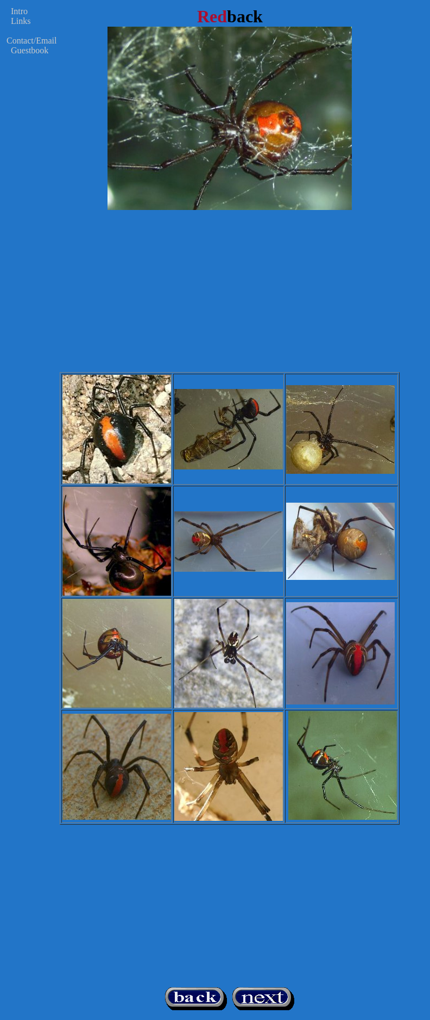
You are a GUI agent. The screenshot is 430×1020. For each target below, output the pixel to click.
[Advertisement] (230, 296)
